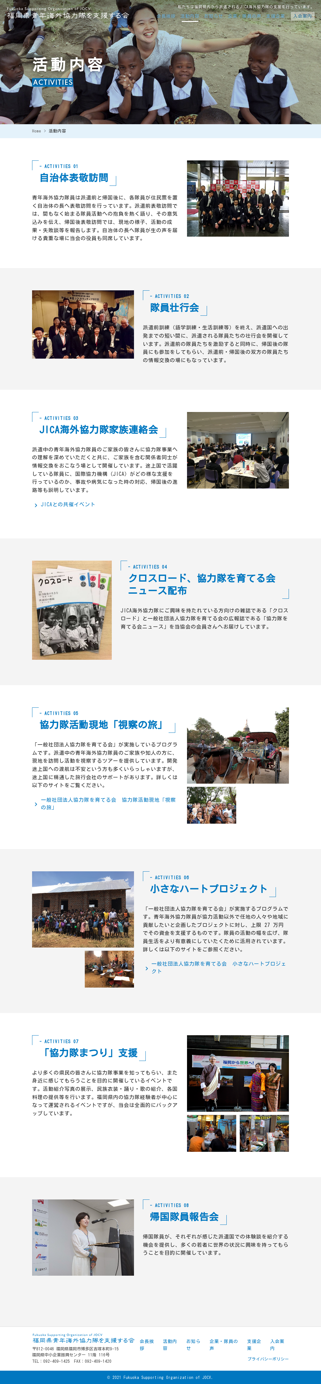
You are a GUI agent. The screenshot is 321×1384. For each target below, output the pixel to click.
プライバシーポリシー (268, 1359)
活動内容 (189, 16)
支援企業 (275, 16)
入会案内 (302, 16)
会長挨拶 (166, 16)
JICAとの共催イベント (68, 504)
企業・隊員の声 (244, 16)
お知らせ (213, 16)
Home (36, 131)
